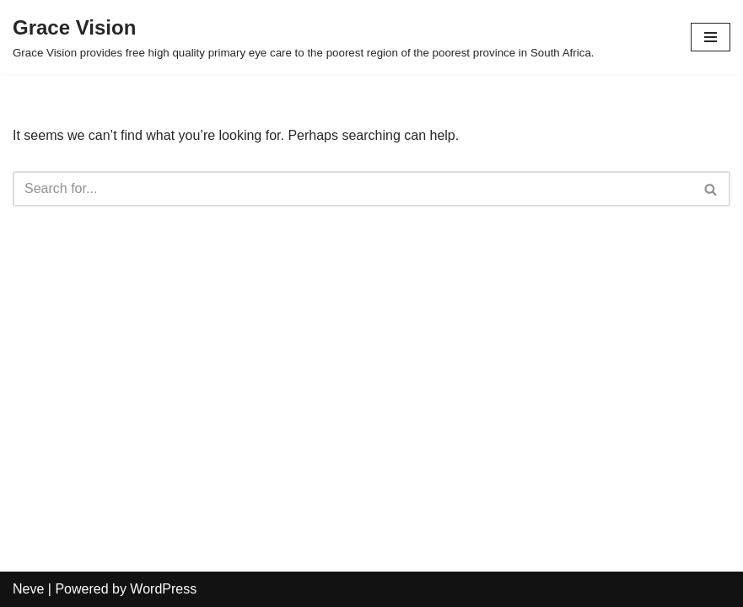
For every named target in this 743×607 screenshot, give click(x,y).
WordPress (163, 589)
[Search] (352, 189)
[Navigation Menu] (710, 37)
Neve (28, 589)
